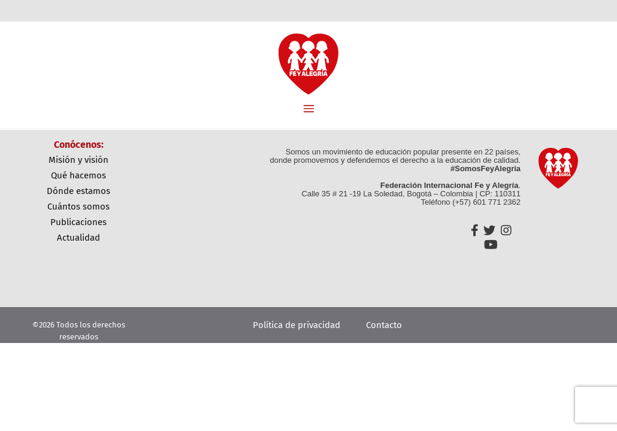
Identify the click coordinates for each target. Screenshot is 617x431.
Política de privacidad (296, 325)
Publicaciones (78, 222)
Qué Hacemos (78, 175)
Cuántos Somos (78, 206)
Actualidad (78, 237)
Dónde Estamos (78, 191)
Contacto (384, 325)
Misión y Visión (78, 159)
